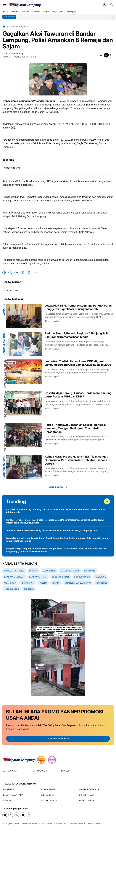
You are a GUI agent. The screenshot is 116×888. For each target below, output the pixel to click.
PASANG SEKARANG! (58, 738)
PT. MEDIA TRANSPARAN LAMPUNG (34, 823)
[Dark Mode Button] (105, 5)
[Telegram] (16, 272)
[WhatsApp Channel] (29, 814)
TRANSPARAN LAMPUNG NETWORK (71, 823)
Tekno (46, 11)
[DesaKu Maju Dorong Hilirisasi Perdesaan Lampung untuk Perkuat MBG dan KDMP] (24, 403)
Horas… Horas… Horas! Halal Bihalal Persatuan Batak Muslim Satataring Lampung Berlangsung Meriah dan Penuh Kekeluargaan (55, 521)
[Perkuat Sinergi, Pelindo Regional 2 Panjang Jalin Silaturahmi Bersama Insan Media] (24, 344)
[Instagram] (10, 814)
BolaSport (71, 11)
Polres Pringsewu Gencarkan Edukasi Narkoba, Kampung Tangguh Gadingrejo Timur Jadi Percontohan (75, 428)
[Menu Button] (4, 5)
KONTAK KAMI (9, 770)
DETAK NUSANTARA (12, 795)
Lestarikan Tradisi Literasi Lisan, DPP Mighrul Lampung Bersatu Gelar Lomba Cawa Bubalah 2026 (78, 363)
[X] (10, 272)
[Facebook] (4, 272)
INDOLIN (6, 800)
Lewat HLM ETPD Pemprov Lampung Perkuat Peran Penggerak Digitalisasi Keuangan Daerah (78, 307)
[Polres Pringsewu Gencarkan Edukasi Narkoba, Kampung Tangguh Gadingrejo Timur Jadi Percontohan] (24, 435)
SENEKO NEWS (86, 800)
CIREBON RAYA (87, 795)
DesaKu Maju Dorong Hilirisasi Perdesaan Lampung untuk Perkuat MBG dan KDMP (78, 394)
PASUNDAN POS (49, 800)
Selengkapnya (58, 487)
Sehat (61, 11)
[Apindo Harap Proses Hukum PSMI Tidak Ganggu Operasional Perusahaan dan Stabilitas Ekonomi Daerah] (24, 467)
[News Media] (51, 759)
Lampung (4, 310)
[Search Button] (112, 5)
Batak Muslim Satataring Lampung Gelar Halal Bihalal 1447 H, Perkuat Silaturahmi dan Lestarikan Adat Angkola (55, 510)
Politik (5, 11)
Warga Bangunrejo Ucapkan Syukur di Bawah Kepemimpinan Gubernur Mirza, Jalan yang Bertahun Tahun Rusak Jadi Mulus (57, 539)
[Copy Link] (35, 272)
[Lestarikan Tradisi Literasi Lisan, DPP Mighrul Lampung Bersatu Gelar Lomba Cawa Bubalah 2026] (24, 371)
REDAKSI (64, 770)
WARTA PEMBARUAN (90, 789)
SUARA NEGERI (48, 789)
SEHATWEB (8, 789)
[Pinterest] (23, 272)
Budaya (25, 11)
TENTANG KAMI (39, 770)
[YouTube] (23, 814)
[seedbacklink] (41, 759)
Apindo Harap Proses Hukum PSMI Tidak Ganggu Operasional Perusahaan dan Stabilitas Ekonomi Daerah (76, 460)
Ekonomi (15, 11)
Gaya (53, 11)
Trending (35, 11)
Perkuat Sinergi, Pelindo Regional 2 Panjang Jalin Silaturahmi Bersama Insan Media (77, 335)
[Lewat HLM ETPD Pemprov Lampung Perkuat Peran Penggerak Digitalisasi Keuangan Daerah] (24, 316)
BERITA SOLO (47, 795)
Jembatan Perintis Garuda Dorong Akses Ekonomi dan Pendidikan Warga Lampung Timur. (52, 530)
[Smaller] (101, 55)
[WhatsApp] (29, 272)
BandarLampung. (4, 343)
